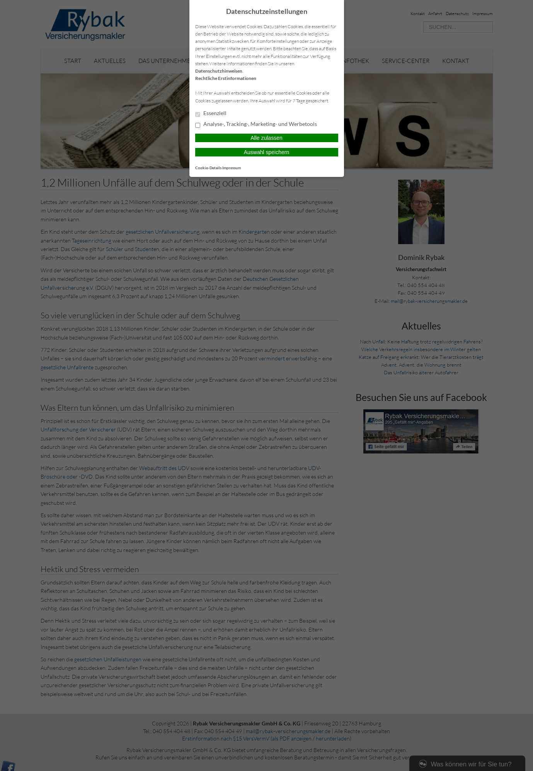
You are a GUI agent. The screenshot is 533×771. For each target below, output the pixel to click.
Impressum (231, 167)
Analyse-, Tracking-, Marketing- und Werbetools (256, 124)
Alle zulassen (266, 138)
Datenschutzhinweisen (218, 71)
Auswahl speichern (266, 152)
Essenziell (210, 113)
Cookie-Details (208, 167)
